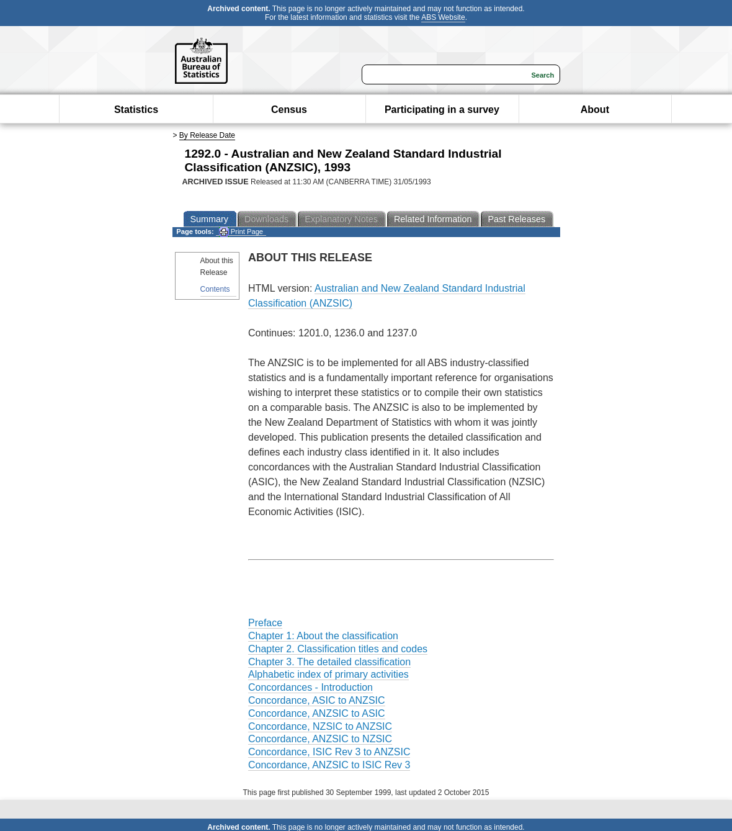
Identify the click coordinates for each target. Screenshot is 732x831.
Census (289, 109)
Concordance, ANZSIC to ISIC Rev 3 (329, 765)
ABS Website (443, 17)
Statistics (136, 109)
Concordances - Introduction (310, 687)
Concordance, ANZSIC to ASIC (316, 713)
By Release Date (207, 135)
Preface (265, 623)
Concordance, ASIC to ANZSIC (316, 700)
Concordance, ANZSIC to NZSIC (320, 739)
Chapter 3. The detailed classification (329, 662)
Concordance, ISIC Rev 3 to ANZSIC (329, 752)
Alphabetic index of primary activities (328, 674)
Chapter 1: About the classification (323, 636)
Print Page (241, 232)
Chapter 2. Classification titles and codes (337, 649)
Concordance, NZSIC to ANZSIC (320, 726)
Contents (215, 289)
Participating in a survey (442, 109)
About (595, 109)
